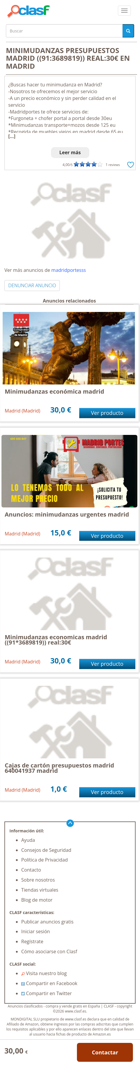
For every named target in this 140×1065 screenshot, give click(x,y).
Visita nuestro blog (44, 973)
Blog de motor (36, 900)
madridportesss (68, 270)
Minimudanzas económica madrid (54, 391)
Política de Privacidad (44, 860)
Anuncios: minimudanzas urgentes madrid (67, 514)
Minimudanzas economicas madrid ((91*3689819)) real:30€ (56, 639)
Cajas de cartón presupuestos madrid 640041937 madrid (59, 768)
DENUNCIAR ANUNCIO (32, 285)
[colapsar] (124, 11)
